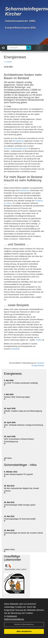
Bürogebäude (18, 141)
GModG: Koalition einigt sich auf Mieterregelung (23, 411)
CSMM (38, 340)
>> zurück (8, 62)
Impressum (12, 616)
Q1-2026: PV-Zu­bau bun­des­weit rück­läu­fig (21, 383)
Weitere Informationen (24, 624)
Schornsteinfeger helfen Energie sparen (20, 505)
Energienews (13, 373)
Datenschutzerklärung (14, 619)
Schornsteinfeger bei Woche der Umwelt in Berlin (23, 533)
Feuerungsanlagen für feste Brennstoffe (19, 519)
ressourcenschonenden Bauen (16, 149)
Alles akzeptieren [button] (24, 631)
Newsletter (15, 349)
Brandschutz (24, 190)
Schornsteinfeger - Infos (20, 465)
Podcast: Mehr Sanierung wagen (17, 397)
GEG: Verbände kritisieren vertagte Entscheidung (23, 425)
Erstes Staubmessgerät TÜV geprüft (18, 474)
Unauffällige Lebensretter (12, 558)
